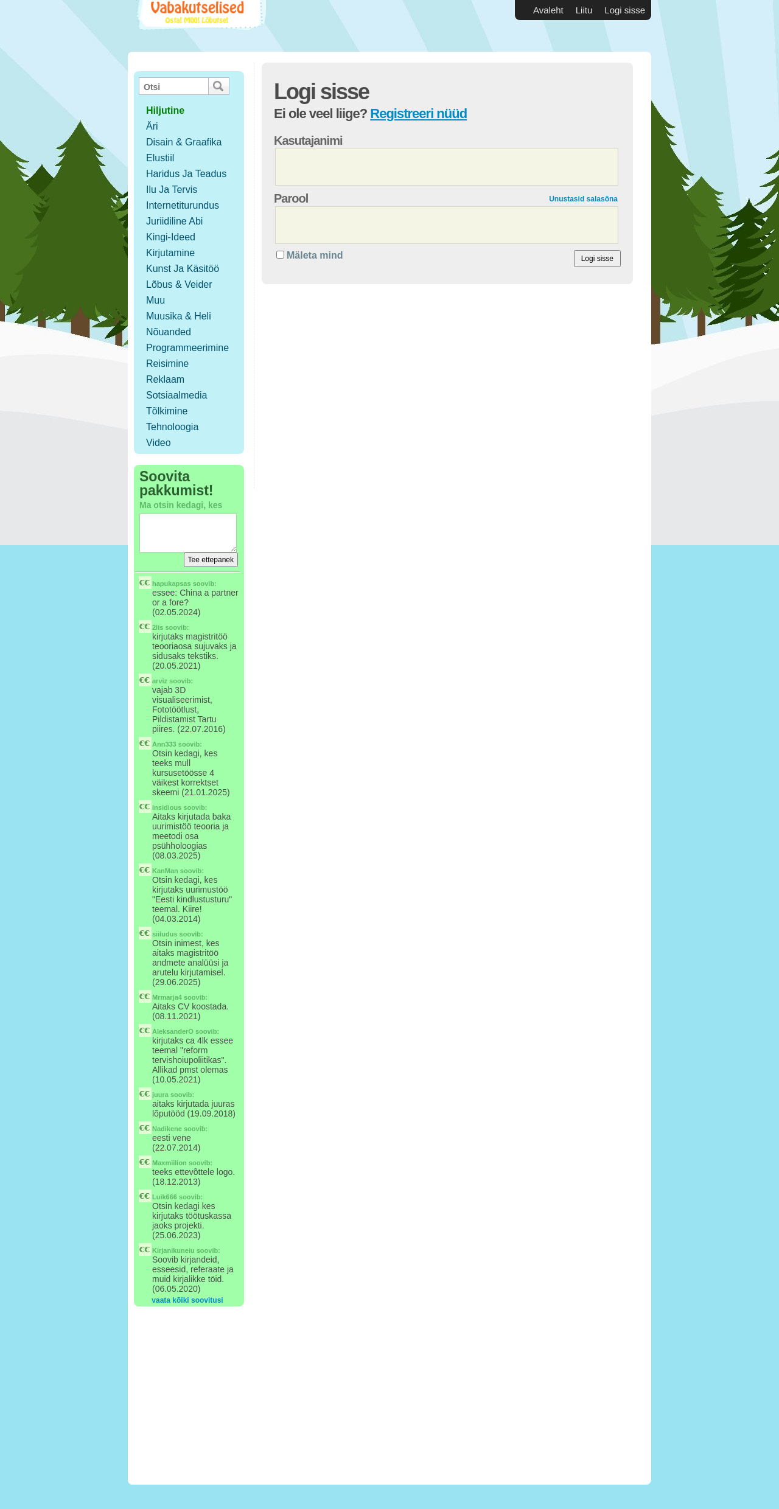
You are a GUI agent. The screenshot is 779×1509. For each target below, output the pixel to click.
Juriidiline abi (174, 221)
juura (160, 1094)
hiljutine (165, 110)
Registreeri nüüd (418, 113)
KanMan (165, 870)
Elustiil (160, 158)
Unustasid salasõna (583, 199)
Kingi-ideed (170, 237)
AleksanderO (173, 1031)
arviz (159, 681)
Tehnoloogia (172, 427)
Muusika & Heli (178, 316)
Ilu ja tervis (171, 189)
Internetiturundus (182, 205)
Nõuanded (168, 332)
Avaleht (548, 10)
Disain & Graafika (184, 142)
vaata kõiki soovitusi (187, 1300)
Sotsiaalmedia (177, 395)
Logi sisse (624, 10)
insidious (166, 807)
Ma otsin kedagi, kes (180, 505)
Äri (152, 126)
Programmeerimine (187, 348)
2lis (157, 627)
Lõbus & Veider (179, 284)
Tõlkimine (166, 411)
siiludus (165, 934)
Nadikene (167, 1128)
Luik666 (164, 1197)
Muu (155, 300)
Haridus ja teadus (186, 174)
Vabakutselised (200, 26)
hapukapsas (171, 583)
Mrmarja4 (167, 997)
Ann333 (164, 744)
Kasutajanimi (308, 140)
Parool (291, 198)
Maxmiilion (169, 1162)
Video (158, 442)
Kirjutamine (170, 253)
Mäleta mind (315, 255)
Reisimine (167, 363)
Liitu (584, 10)
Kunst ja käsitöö (182, 268)
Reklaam (165, 379)
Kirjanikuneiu (173, 1250)
